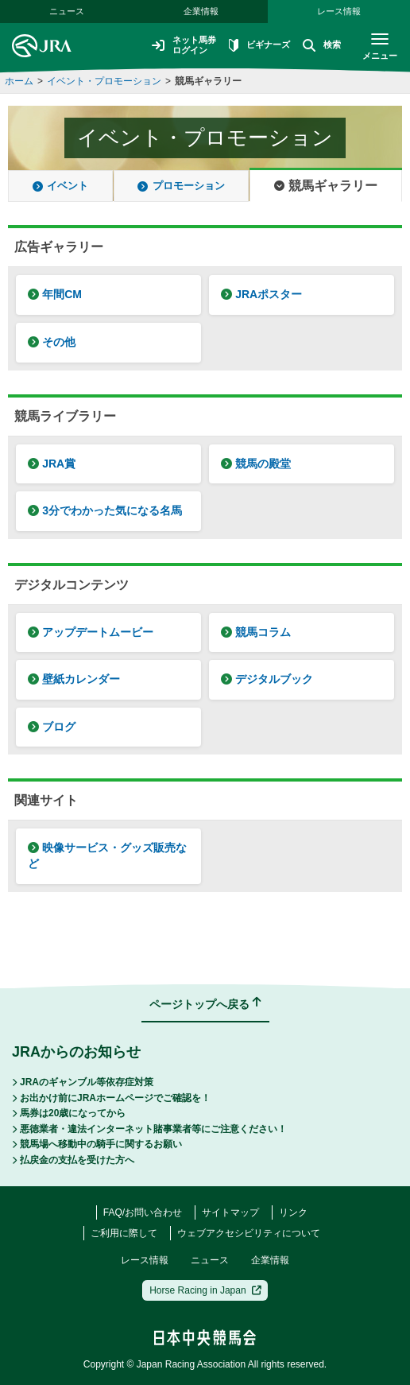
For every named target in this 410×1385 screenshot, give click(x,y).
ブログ (51, 726)
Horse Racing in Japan (205, 1290)
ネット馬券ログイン (175, 45)
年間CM (55, 294)
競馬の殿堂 (256, 463)
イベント (60, 186)
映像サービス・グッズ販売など (107, 855)
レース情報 (339, 11)
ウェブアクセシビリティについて (248, 1233)
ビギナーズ (254, 46)
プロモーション (180, 186)
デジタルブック (267, 679)
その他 (51, 342)
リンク (293, 1212)
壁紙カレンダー (74, 679)
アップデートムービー (90, 632)
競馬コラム (256, 632)
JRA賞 (51, 463)
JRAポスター (261, 294)
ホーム (19, 81)
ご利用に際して (124, 1233)
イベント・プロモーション (104, 81)
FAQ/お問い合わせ (142, 1212)
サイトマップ (230, 1212)
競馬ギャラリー (208, 81)
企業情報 (201, 11)
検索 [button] (319, 46)
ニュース (66, 11)
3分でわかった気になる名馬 (105, 510)
